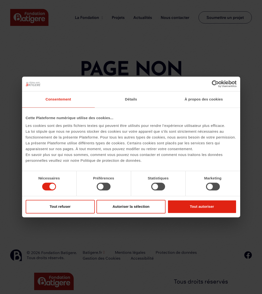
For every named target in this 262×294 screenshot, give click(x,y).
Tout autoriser (202, 206)
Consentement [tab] (58, 99)
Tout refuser (60, 206)
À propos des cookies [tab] (204, 99)
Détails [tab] (131, 99)
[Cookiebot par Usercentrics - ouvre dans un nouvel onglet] (215, 83)
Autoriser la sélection (131, 206)
